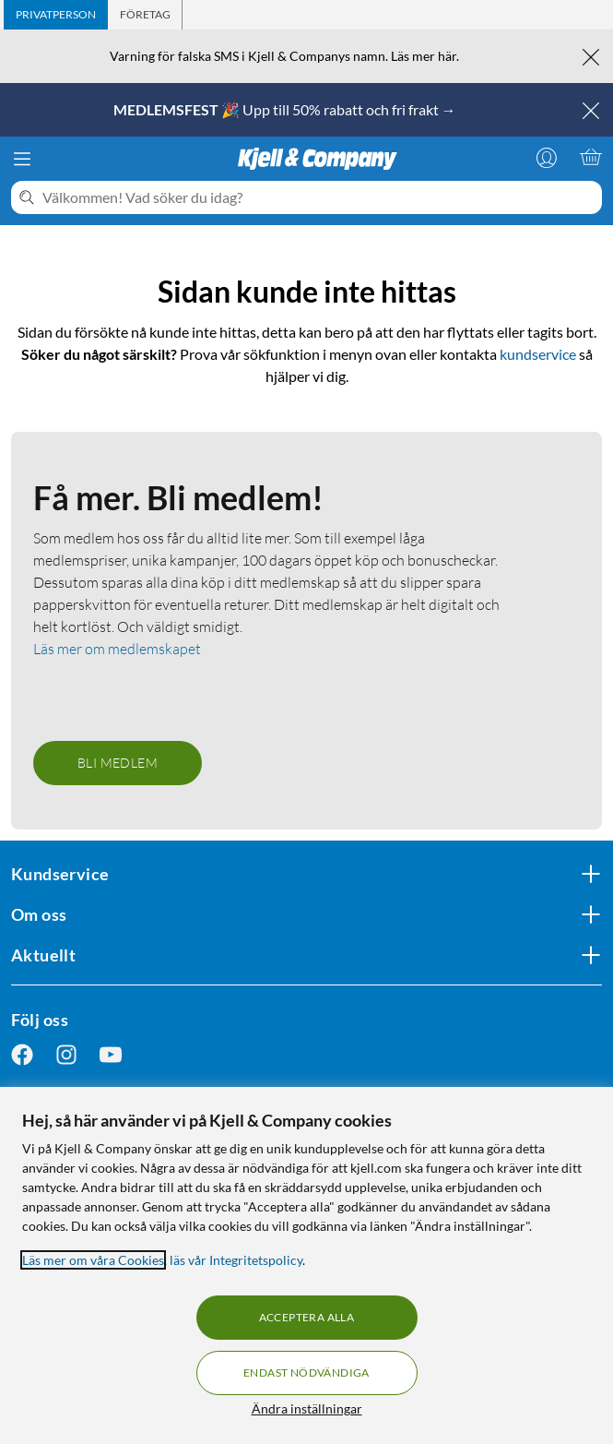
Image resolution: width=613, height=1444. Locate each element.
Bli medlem (117, 762)
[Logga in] (547, 157)
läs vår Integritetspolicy (236, 1260)
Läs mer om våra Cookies (93, 1260)
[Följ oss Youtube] (111, 1055)
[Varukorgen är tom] (591, 157)
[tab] (56, 15)
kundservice (538, 354)
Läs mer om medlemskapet (117, 648)
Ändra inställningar (307, 1408)
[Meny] (22, 159)
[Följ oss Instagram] (66, 1055)
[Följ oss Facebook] (22, 1055)
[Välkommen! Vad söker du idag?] (318, 197)
